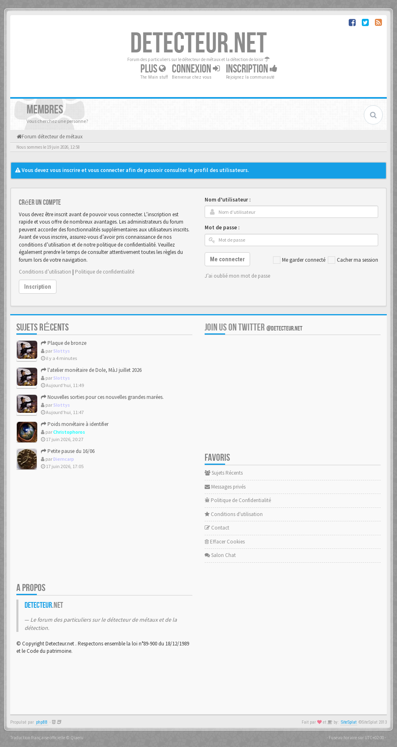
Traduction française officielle (37, 737)
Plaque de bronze (63, 343)
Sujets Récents (224, 472)
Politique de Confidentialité (238, 500)
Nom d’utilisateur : (227, 199)
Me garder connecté (299, 260)
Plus (153, 69)
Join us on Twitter (253, 327)
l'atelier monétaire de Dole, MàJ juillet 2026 (91, 370)
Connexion (196, 69)
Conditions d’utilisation (45, 271)
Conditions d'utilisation (234, 514)
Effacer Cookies (225, 541)
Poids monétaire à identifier (74, 424)
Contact (217, 527)
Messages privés (225, 486)
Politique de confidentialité (104, 271)
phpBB (41, 722)
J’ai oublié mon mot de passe (237, 275)
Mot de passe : (222, 227)
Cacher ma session (353, 260)
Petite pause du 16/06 (68, 451)
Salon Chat (220, 555)
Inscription (251, 69)
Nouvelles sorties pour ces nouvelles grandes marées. (102, 397)
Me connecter (227, 259)
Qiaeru (76, 737)
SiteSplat (348, 722)
